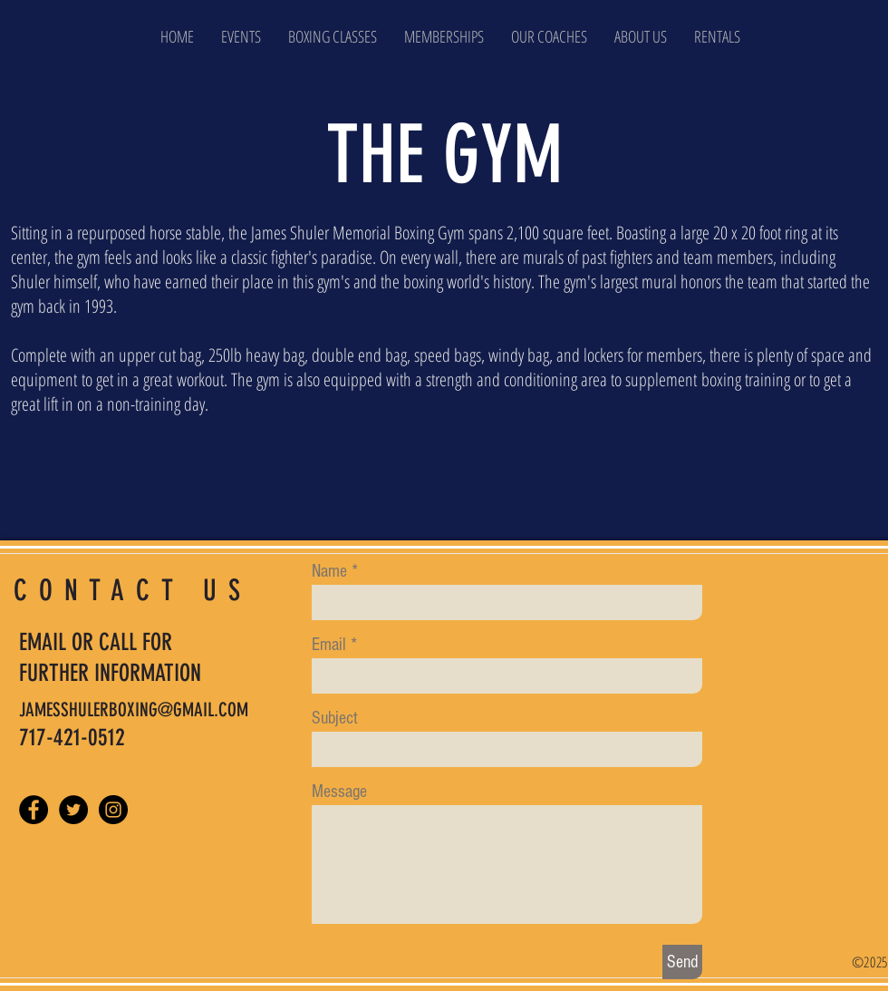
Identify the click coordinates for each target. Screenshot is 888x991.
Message (339, 791)
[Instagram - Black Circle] (113, 809)
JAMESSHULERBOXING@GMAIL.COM (133, 709)
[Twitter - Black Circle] (73, 809)
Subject (335, 718)
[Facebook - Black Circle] (33, 809)
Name (329, 571)
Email (329, 645)
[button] (640, 36)
